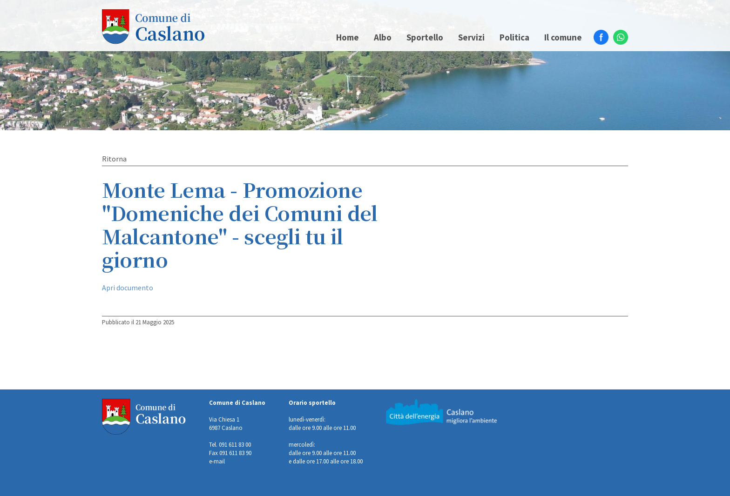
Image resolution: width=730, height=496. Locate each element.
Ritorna (114, 158)
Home (347, 37)
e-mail (217, 461)
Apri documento (127, 287)
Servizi (471, 37)
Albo (383, 37)
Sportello (424, 37)
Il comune (563, 37)
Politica (514, 37)
